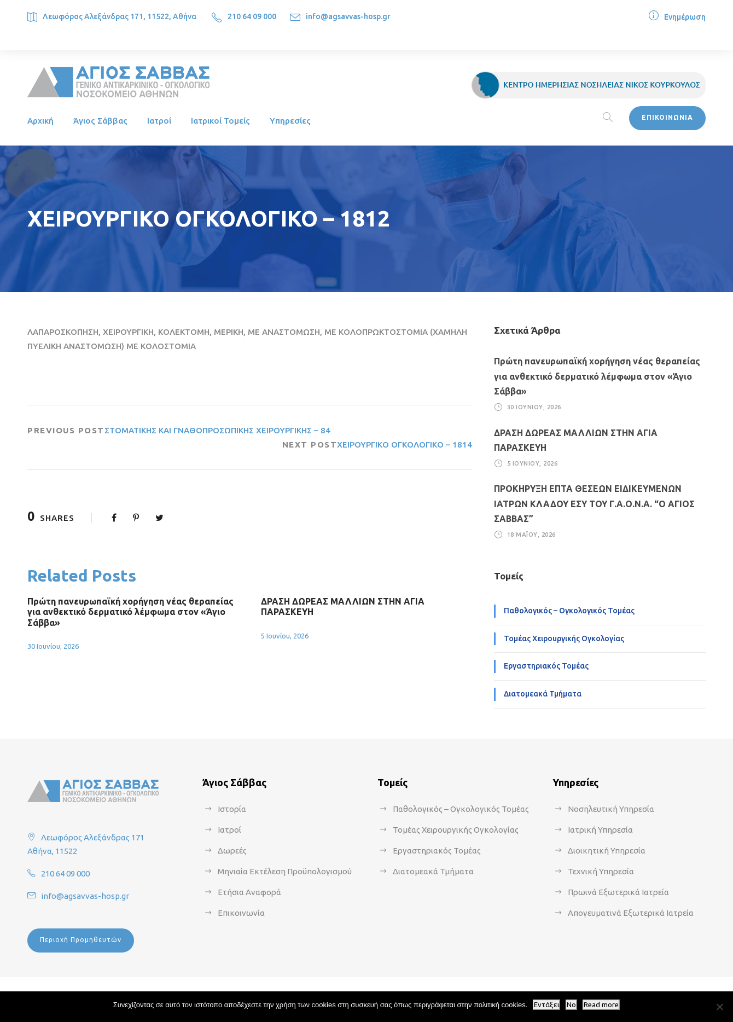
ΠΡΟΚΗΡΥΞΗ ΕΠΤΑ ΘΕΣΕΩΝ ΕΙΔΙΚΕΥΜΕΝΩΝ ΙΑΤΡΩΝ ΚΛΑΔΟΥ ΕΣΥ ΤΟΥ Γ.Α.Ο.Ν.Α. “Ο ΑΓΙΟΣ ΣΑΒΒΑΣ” (594, 503)
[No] (719, 1006)
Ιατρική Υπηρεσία (600, 829)
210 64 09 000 (252, 16)
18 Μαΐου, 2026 (531, 534)
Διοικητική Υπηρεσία (606, 850)
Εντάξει (546, 1005)
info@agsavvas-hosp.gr (348, 16)
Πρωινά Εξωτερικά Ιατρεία (618, 892)
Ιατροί (159, 120)
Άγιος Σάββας (100, 120)
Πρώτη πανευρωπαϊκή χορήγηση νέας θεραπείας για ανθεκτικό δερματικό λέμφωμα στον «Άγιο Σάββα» (130, 611)
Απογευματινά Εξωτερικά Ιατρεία (631, 913)
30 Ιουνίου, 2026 (53, 646)
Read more (601, 1005)
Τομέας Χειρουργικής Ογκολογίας (564, 638)
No (571, 1005)
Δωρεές (232, 850)
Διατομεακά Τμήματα (542, 693)
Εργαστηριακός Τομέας (546, 665)
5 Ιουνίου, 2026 (285, 636)
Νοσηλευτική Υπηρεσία (611, 809)
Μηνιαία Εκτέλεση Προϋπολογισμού (285, 871)
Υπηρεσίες (290, 120)
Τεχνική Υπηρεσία (601, 871)
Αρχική (40, 120)
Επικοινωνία (241, 913)
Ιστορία (232, 809)
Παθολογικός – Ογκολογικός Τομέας (569, 610)
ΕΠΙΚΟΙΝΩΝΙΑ (667, 117)
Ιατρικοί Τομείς (220, 120)
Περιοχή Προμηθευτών (80, 939)
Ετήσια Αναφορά (249, 892)
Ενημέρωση (685, 17)
